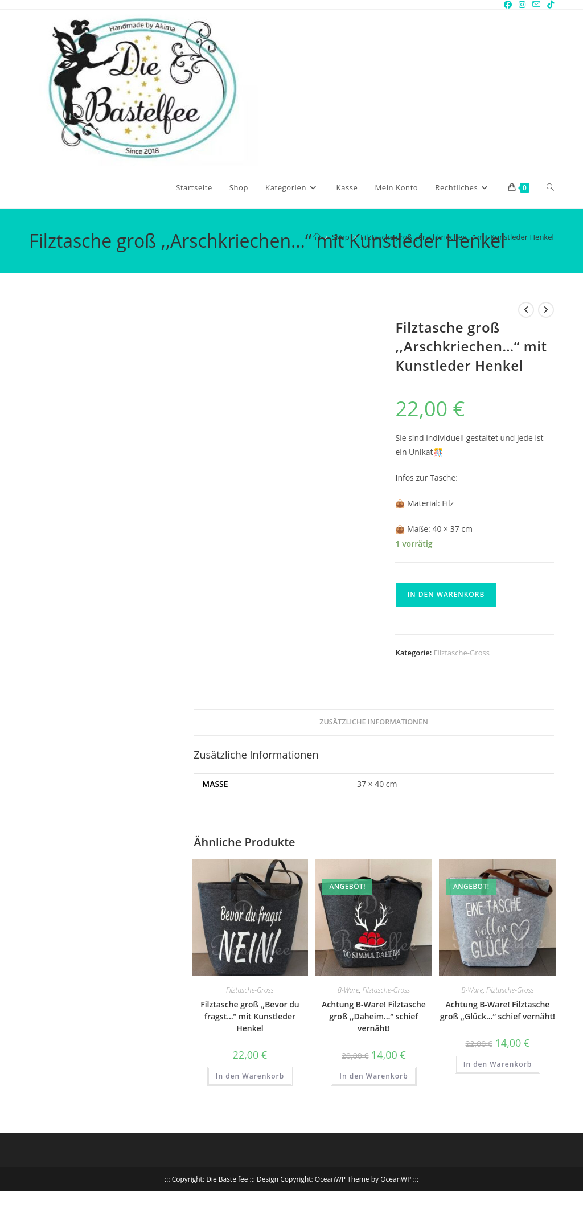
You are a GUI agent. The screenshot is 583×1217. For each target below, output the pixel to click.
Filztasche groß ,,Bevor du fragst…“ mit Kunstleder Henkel (249, 1016)
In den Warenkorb (446, 594)
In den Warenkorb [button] (250, 1076)
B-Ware (348, 990)
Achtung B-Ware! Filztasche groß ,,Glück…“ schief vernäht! (497, 1010)
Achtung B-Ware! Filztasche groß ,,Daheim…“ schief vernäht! (374, 1016)
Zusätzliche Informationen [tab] (373, 722)
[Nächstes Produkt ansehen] (546, 310)
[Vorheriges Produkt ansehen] (526, 310)
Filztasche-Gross (462, 653)
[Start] (317, 237)
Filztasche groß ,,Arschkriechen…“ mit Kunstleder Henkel (457, 237)
